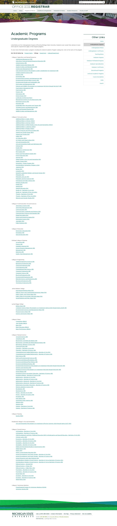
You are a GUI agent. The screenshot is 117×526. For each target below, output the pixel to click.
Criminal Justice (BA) (21, 437)
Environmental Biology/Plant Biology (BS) (27, 362)
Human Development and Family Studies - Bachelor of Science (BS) (34, 456)
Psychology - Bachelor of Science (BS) (26, 471)
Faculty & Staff (84, 10)
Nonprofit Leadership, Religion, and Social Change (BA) (30, 173)
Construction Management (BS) (24, 69)
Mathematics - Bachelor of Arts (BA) (25, 377)
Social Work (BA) (20, 473)
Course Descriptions (98, 77)
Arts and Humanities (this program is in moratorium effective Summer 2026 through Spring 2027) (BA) (43, 423)
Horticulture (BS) (20, 94)
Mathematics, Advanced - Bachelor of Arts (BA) (29, 381)
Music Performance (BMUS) (23, 329)
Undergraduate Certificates (96, 51)
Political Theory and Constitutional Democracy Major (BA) (31, 292)
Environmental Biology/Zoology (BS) (25, 364)
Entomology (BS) (20, 76)
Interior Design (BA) (21, 95)
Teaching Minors (99, 54)
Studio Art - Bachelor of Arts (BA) (25, 190)
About (20, 10)
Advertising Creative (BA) (23, 205)
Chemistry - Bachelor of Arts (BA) (25, 348)
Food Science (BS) (21, 90)
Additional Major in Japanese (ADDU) (26, 126)
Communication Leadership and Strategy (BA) (28, 211)
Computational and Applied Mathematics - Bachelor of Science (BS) (34, 354)
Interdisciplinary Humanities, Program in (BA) (27, 165)
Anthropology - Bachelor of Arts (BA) (26, 431)
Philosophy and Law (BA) (22, 176)
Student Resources (72, 10)
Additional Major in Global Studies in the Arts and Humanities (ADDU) (34, 124)
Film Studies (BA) (20, 151)
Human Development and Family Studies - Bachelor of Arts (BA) (33, 454)
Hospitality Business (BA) (22, 246)
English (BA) (19, 148)
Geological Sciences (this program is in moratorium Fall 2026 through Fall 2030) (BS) (38, 369)
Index (103, 80)
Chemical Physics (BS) (21, 346)
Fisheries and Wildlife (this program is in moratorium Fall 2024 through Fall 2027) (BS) (39, 86)
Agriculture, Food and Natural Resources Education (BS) (31, 61)
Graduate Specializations (97, 64)
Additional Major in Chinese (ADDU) (25, 121)
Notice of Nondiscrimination (62, 516)
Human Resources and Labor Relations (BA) (27, 458)
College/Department (53, 53)
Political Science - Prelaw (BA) (24, 466)
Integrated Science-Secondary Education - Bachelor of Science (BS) (34, 373)
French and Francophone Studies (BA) (26, 153)
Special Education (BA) (22, 234)
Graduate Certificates (98, 67)
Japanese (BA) (20, 167)
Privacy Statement (75, 513)
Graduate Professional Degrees (95, 60)
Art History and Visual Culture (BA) (25, 140)
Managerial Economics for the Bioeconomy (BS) (28, 99)
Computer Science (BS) (22, 273)
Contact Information (56, 513)
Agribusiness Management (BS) (24, 59)
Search (102, 83)
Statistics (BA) (19, 402)
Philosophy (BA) (20, 174)
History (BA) (19, 450)
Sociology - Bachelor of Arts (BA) (25, 475)
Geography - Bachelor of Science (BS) (26, 444)
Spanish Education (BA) (22, 188)
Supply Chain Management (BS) (24, 254)
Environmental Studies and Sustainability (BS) (28, 82)
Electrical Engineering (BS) (23, 275)
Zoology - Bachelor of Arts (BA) (24, 406)
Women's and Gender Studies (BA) (25, 198)
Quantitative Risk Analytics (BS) (24, 400)
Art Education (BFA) (21, 138)
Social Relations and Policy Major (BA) (26, 298)
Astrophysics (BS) (20, 338)
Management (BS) (21, 250)
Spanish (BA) (19, 186)
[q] (92, 2)
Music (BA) (18, 325)
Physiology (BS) (20, 396)
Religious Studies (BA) (22, 182)
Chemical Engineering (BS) (23, 265)
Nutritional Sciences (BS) (22, 101)
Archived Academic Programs (96, 73)
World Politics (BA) (21, 479)
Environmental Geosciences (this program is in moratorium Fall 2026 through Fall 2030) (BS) (40, 365)
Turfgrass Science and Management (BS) (27, 107)
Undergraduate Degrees (97, 44)
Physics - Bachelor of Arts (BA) (24, 392)
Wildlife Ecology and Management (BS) (26, 111)
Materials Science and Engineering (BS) (26, 279)
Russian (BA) (19, 184)
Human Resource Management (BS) (25, 248)
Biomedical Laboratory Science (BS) (25, 344)
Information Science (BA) (22, 219)
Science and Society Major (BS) (24, 313)
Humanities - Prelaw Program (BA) (25, 163)
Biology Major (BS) (20, 306)
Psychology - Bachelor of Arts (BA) (25, 469)
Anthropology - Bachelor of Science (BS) (27, 433)
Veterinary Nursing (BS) (22, 489)
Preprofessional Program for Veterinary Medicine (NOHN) (31, 487)
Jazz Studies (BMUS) (21, 323)
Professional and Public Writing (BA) (25, 180)
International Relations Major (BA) (25, 290)
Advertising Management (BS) (24, 207)
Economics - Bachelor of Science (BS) (26, 441)
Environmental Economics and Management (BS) (29, 78)
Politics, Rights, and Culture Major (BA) (26, 294)
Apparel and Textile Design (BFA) (25, 132)
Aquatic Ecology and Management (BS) (26, 67)
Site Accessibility (87, 513)
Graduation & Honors (59, 10)
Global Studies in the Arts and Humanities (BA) (28, 159)
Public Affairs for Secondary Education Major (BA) (29, 296)
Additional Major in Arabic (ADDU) (25, 119)
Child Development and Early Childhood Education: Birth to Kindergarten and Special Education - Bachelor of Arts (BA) (48, 435)
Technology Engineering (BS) (23, 282)
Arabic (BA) (19, 136)
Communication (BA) (21, 209)
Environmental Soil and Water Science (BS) (27, 80)
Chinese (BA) (19, 146)
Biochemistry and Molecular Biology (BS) (26, 340)
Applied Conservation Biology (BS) (25, 65)
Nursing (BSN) (19, 416)
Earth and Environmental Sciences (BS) (26, 358)
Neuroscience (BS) (21, 391)
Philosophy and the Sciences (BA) (25, 178)
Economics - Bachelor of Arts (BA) (25, 439)
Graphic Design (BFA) (21, 161)
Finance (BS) (19, 244)
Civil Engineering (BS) (21, 267)
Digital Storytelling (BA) (22, 215)
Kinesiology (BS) (20, 232)
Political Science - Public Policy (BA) (25, 468)
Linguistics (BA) (20, 171)
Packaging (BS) (20, 103)
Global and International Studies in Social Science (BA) (30, 446)
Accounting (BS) (20, 242)
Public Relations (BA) (21, 223)
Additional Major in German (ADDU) (25, 122)
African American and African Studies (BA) (27, 130)
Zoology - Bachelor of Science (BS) (25, 408)
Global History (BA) (21, 448)
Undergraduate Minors (98, 47)
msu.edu (52, 516)
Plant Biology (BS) (20, 398)
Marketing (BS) (20, 252)
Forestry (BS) (19, 92)
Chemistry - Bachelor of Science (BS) (26, 350)
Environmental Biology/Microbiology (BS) (26, 360)
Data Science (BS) (21, 356)
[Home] (30, 6)
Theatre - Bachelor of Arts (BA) (24, 194)
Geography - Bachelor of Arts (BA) (25, 443)
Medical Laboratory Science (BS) (24, 387)
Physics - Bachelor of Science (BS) (25, 394)
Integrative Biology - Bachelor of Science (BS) (28, 375)
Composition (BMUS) (21, 321)
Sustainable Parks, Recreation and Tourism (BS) (28, 105)
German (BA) (19, 157)
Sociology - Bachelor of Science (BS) (26, 477)
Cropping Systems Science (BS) (24, 72)
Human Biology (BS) (21, 371)
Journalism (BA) (20, 221)
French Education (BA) (22, 155)
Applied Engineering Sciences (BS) (25, 261)
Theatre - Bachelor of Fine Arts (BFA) (26, 196)
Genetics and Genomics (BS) (23, 367)
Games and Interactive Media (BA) (25, 217)
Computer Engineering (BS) (23, 271)
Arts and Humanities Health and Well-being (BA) (29, 144)
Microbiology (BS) (20, 389)
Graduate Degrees (98, 57)
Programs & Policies (30, 10)
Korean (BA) (19, 169)
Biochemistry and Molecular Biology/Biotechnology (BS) (30, 342)
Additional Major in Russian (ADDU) (25, 128)
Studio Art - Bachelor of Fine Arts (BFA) (26, 192)
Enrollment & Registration (44, 10)
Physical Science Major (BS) (23, 311)
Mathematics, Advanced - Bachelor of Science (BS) (29, 383)
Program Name (29, 53)
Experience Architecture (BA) (24, 149)
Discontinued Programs (97, 70)
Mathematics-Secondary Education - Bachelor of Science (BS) (32, 385)
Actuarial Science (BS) (22, 336)
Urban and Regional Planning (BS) (25, 109)
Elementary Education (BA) (23, 230)
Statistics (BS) (19, 404)
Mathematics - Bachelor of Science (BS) (26, 379)
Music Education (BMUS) (22, 327)
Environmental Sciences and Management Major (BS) (30, 309)
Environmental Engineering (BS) (24, 277)
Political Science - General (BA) (24, 464)
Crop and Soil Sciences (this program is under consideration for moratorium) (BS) (37, 70)
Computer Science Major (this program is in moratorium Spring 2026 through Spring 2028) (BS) (41, 308)
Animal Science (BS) (21, 63)
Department (43, 53)
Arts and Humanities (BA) (22, 142)
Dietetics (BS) (19, 74)
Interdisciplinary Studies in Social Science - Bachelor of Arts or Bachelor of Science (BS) (39, 462)
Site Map (66, 513)
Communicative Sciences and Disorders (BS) (28, 213)
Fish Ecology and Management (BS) (25, 84)
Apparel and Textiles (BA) (23, 134)
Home (15, 10)
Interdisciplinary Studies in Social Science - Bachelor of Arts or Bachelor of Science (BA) (39, 460)
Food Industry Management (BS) (24, 88)
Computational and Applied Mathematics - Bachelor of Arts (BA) (33, 352)
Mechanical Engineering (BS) (23, 281)
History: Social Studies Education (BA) (26, 452)
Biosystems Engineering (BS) (23, 263)
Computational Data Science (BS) (25, 269)
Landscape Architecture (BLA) (24, 97)
